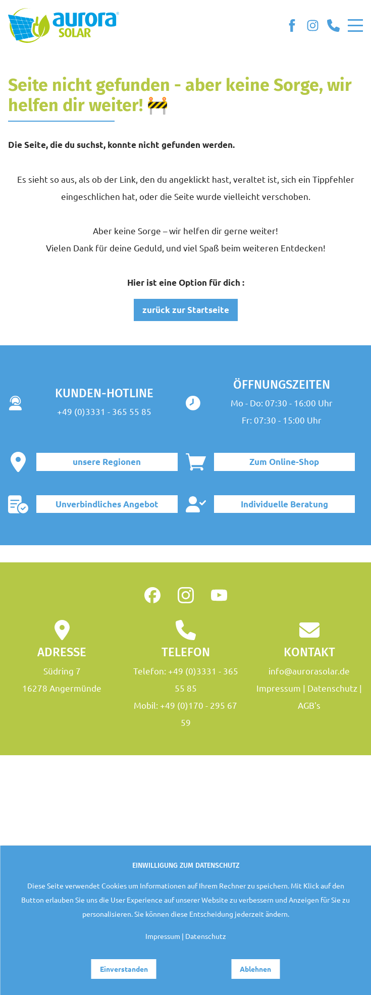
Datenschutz (332, 688)
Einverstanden (124, 968)
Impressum (278, 688)
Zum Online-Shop (284, 461)
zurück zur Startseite (185, 309)
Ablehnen (255, 968)
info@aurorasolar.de (309, 670)
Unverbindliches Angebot (107, 504)
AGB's (309, 705)
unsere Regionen (107, 461)
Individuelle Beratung (284, 504)
